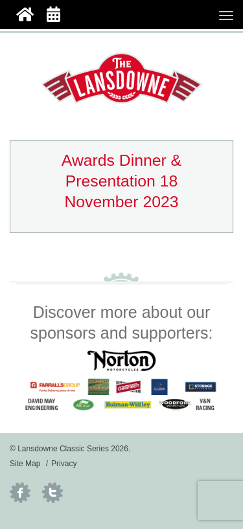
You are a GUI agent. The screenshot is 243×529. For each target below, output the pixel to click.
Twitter (52, 492)
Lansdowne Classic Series (122, 78)
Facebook (20, 492)
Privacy (63, 463)
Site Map (25, 463)
